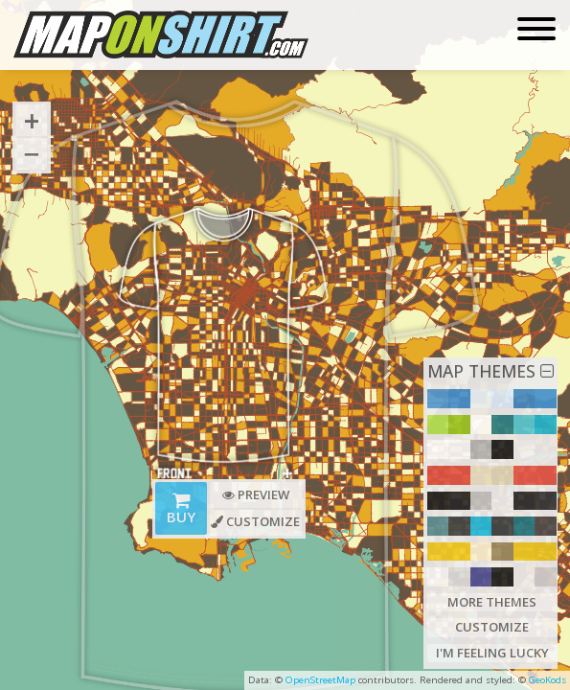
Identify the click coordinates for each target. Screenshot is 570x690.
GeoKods (547, 680)
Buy (182, 510)
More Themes (492, 601)
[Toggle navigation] (536, 30)
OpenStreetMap (320, 680)
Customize (492, 626)
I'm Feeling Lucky (492, 652)
